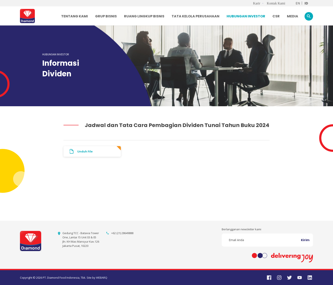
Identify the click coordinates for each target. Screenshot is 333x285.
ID (306, 3)
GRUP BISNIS (106, 16)
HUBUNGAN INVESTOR (246, 16)
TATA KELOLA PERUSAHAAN (195, 16)
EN (298, 3)
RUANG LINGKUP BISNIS (144, 16)
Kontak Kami (276, 3)
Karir (256, 3)
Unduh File (85, 151)
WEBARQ (101, 277)
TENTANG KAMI (74, 16)
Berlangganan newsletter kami (241, 229)
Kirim (305, 240)
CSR (276, 16)
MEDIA (292, 16)
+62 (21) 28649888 (122, 233)
